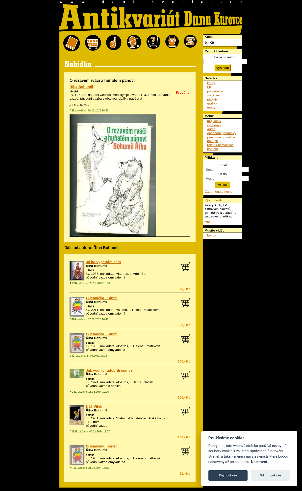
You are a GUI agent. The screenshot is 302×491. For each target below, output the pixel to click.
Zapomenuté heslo (218, 191)
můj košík (214, 121)
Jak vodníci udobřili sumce (109, 370)
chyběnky (214, 125)
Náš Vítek (94, 406)
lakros (211, 235)
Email (222, 165)
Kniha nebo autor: (222, 57)
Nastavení (259, 462)
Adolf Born (140, 274)
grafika (212, 103)
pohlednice (215, 91)
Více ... (210, 222)
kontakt (212, 149)
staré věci (214, 95)
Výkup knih (213, 200)
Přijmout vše (228, 475)
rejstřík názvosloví (220, 145)
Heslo (222, 174)
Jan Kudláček (143, 382)
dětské (74, 91)
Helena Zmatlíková (145, 310)
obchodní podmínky (221, 133)
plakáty (212, 99)
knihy (211, 83)
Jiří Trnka (93, 422)
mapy (211, 107)
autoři (211, 129)
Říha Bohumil (81, 87)
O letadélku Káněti (102, 298)
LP (209, 87)
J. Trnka (150, 95)
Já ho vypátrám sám (103, 262)
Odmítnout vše (270, 475)
